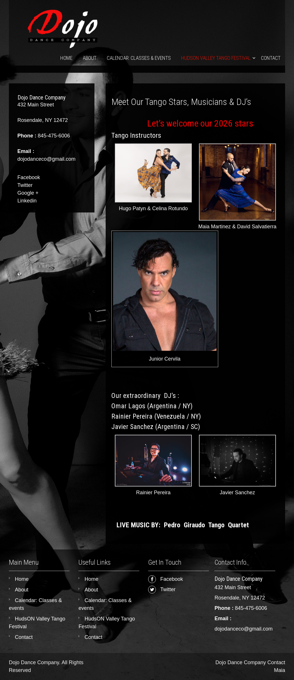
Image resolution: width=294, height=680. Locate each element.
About (89, 58)
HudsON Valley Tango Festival (216, 58)
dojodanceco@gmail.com (243, 629)
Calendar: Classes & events (139, 58)
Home (66, 58)
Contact (271, 58)
